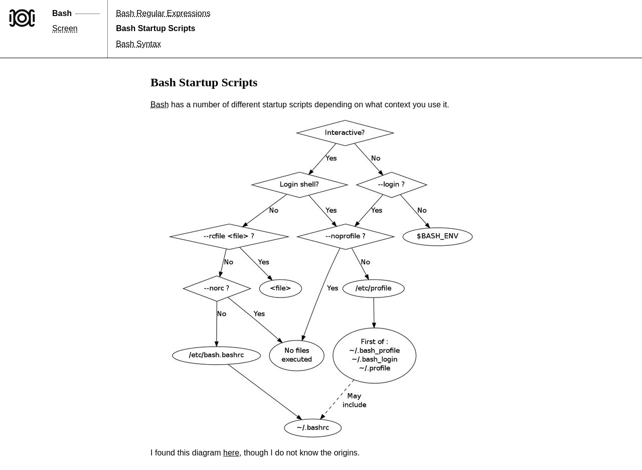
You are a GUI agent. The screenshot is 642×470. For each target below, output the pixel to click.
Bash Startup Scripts (155, 28)
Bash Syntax (138, 44)
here (231, 452)
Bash (62, 13)
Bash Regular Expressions (163, 13)
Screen (65, 28)
